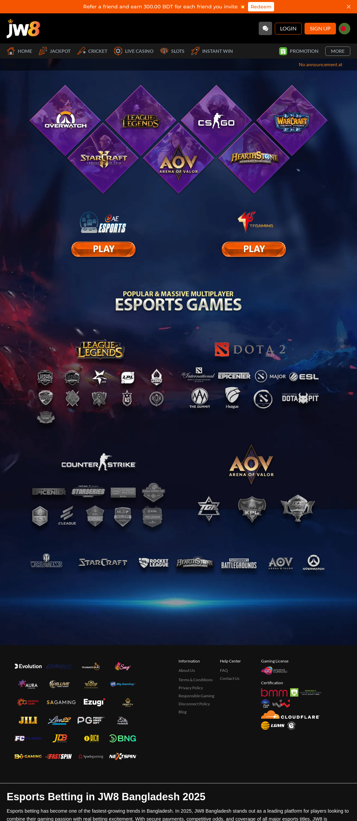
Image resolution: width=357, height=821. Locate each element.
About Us (186, 693)
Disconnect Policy (194, 726)
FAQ (224, 693)
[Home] (23, 28)
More (338, 51)
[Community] (265, 28)
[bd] (344, 28)
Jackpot (55, 51)
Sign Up (320, 28)
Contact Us (229, 701)
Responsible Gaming (196, 718)
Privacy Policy (190, 710)
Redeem (261, 7)
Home (19, 51)
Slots (172, 51)
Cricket (92, 51)
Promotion (299, 51)
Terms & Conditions (195, 702)
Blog (182, 734)
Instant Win (212, 51)
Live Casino (133, 51)
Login (288, 28)
